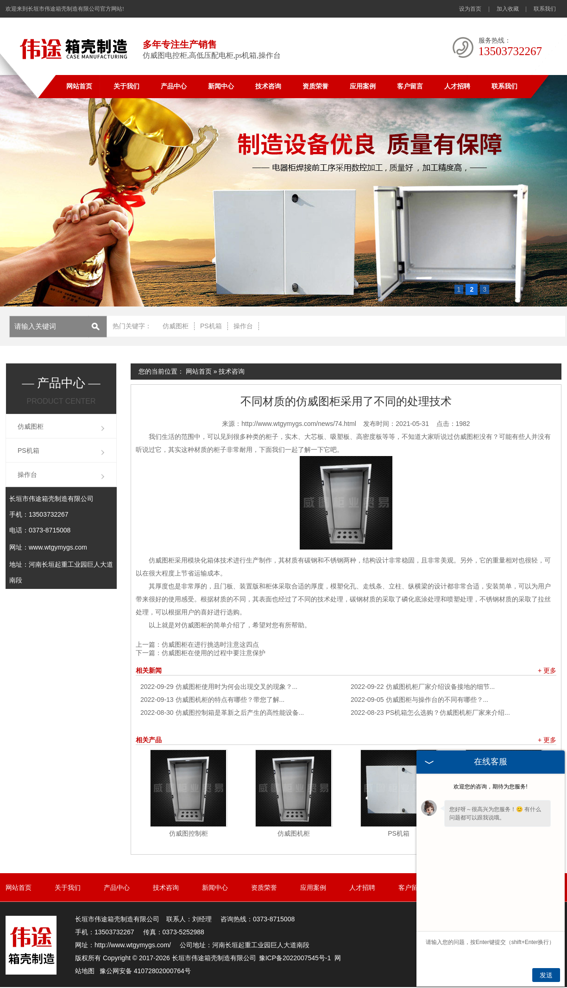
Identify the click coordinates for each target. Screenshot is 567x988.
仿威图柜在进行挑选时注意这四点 (210, 644)
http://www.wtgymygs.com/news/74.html (298, 423)
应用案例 (363, 86)
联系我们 (545, 9)
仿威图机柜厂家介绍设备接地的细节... (423, 686)
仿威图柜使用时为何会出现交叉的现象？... (218, 686)
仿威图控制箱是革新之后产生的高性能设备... (222, 712)
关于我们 (126, 86)
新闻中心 (221, 86)
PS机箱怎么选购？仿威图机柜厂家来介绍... (430, 712)
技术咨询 (268, 86)
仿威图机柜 (293, 833)
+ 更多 (547, 670)
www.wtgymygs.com (58, 547)
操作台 (243, 326)
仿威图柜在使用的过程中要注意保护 (213, 653)
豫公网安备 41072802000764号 (145, 971)
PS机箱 (211, 326)
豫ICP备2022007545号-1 (295, 958)
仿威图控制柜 (188, 833)
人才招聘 (457, 86)
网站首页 (79, 86)
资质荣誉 (315, 86)
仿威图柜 (176, 326)
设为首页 (470, 9)
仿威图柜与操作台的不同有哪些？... (419, 699)
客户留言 (410, 86)
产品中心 (174, 86)
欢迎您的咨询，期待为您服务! (490, 786)
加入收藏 (508, 9)
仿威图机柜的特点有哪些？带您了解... (212, 699)
